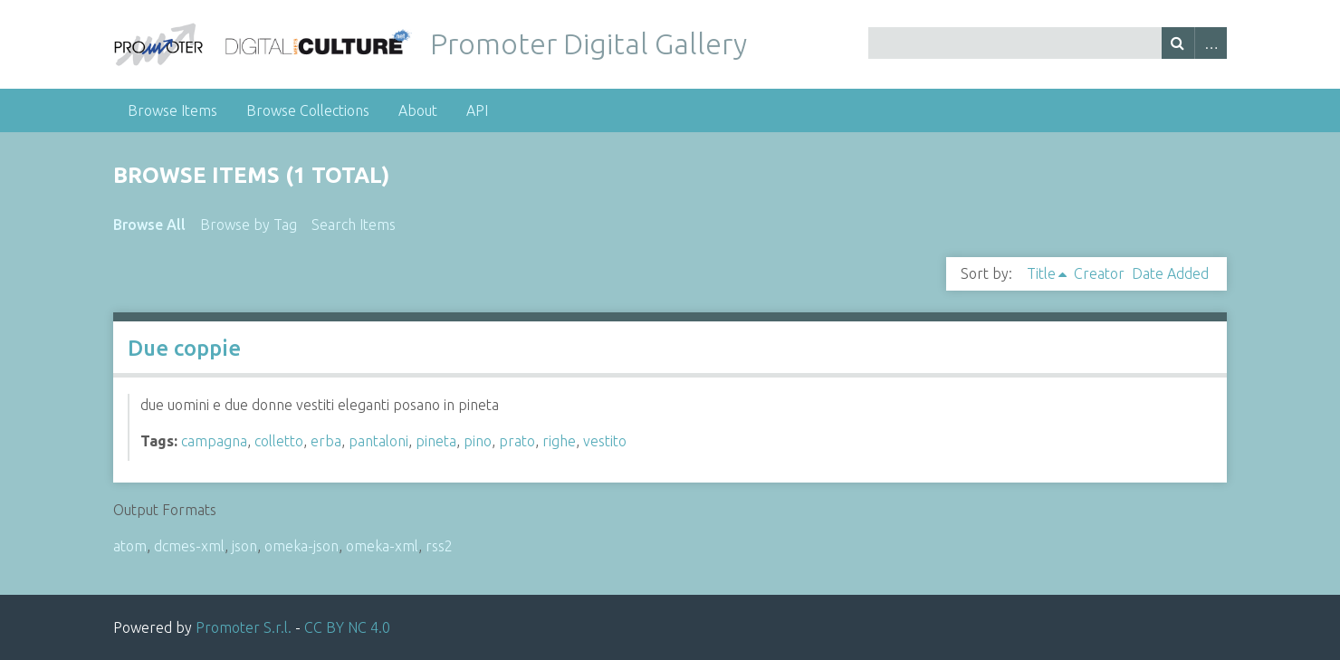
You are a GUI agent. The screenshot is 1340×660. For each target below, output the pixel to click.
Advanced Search (1210, 43)
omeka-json (301, 546)
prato (517, 441)
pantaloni (378, 441)
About (417, 110)
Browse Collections (307, 110)
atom (130, 546)
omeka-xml (382, 546)
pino (478, 441)
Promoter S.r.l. (244, 627)
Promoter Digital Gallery (588, 43)
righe (559, 441)
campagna (214, 441)
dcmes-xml (189, 546)
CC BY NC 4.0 (347, 627)
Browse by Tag (248, 224)
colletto (278, 441)
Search (1178, 43)
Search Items (353, 224)
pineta (436, 441)
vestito (605, 441)
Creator (1099, 273)
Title (1041, 273)
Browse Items (172, 110)
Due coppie (184, 348)
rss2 (439, 546)
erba (326, 441)
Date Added (1170, 273)
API (477, 110)
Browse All (149, 224)
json (244, 546)
